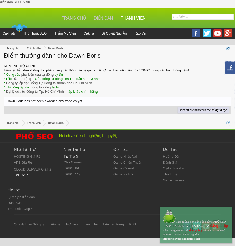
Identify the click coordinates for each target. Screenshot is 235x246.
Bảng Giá (15, 203)
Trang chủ (74, 18)
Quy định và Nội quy (29, 224)
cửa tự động (22, 79)
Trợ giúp (71, 224)
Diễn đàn (103, 18)
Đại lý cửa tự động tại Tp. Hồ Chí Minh (35, 92)
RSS (132, 224)
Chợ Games (73, 162)
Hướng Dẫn (171, 156)
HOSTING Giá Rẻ (27, 156)
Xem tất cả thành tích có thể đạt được (203, 110)
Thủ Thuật (170, 174)
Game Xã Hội (123, 174)
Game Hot (71, 168)
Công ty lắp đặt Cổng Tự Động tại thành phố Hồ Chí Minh (49, 83)
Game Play (72, 174)
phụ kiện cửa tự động (37, 75)
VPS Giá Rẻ (23, 162)
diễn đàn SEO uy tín (15, 2)
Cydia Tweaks (173, 168)
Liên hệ (54, 224)
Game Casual (123, 168)
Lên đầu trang (113, 224)
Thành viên (133, 18)
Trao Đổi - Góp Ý (20, 209)
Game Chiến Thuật (127, 162)
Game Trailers (173, 180)
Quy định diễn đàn (21, 197)
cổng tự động (41, 87)
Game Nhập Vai (125, 156)
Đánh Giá (170, 162)
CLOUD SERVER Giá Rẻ (32, 169)
